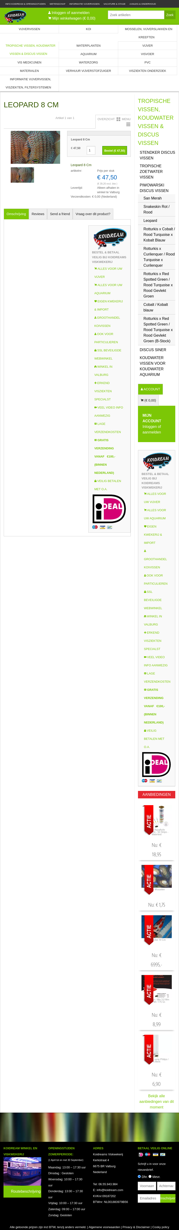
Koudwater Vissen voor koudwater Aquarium (152, 366)
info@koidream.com (110, 1190)
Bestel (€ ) (114, 150)
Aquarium (88, 54)
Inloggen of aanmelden (71, 13)
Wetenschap (57, 4)
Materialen (29, 71)
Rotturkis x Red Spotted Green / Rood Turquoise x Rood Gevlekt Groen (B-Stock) (158, 330)
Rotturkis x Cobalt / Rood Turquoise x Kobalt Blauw (159, 234)
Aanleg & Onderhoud (143, 4)
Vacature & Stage (114, 4)
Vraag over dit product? (93, 214)
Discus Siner (153, 350)
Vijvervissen (29, 29)
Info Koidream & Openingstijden (25, 4)
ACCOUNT (151, 389)
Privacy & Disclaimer (136, 1227)
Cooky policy (160, 1227)
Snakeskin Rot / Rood (157, 209)
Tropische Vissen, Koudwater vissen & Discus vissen (30, 50)
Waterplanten (88, 45)
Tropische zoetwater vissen (151, 171)
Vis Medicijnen (29, 62)
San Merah (153, 198)
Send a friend (60, 214)
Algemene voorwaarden (104, 1227)
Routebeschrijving (26, 1191)
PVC (148, 62)
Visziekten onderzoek (147, 71)
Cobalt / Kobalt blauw (156, 307)
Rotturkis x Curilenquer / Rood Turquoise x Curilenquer (159, 257)
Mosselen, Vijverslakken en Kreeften (148, 33)
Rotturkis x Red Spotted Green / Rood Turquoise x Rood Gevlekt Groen (158, 285)
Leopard (150, 221)
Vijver (147, 45)
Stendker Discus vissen (157, 155)
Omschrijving (16, 214)
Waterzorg (88, 62)
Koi (88, 29)
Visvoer (147, 54)
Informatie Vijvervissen (84, 4)
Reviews (38, 214)
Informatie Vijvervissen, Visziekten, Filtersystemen (28, 83)
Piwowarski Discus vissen (154, 188)
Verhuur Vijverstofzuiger (88, 71)
